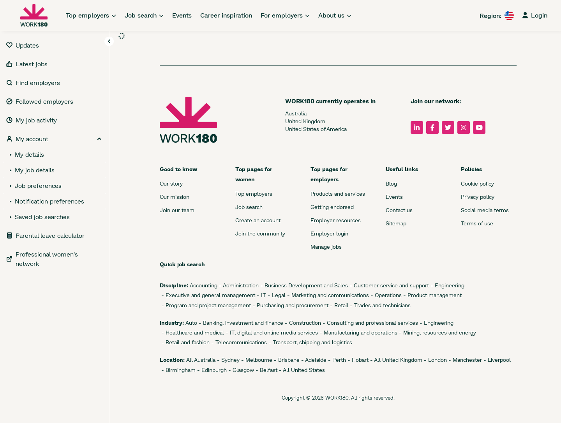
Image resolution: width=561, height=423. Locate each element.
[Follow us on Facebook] (432, 127)
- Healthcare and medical (192, 332)
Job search (249, 207)
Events (394, 196)
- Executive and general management (207, 295)
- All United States (301, 369)
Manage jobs (326, 246)
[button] (109, 42)
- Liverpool (496, 359)
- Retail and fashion (185, 342)
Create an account (257, 220)
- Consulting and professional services (369, 322)
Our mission (174, 196)
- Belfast (265, 369)
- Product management (432, 295)
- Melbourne (256, 359)
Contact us (399, 210)
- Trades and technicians (379, 305)
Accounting (202, 285)
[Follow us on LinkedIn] (417, 127)
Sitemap (396, 223)
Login (534, 15)
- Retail (338, 305)
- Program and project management (205, 305)
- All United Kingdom (395, 359)
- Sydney (227, 359)
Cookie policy (477, 183)
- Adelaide (313, 359)
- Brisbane (286, 359)
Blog (391, 183)
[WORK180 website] (34, 15)
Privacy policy (477, 196)
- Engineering (446, 285)
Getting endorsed (332, 207)
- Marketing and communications (327, 295)
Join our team (177, 210)
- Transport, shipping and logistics (309, 342)
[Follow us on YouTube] (479, 127)
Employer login (329, 233)
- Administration (238, 285)
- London (434, 359)
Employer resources (335, 220)
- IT (260, 295)
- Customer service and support (388, 285)
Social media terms (485, 210)
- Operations (385, 295)
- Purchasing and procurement (289, 305)
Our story (171, 183)
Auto (190, 322)
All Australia (200, 359)
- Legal (276, 295)
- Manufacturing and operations (357, 332)
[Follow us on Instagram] (463, 127)
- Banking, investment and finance (240, 322)
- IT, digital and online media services (271, 332)
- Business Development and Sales (303, 285)
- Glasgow (240, 369)
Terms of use (477, 223)
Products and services (337, 193)
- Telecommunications (238, 342)
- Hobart (357, 359)
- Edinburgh (211, 369)
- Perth (336, 359)
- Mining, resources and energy (436, 332)
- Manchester (464, 359)
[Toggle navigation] (109, 41)
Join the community (260, 233)
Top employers (253, 193)
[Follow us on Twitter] (448, 127)
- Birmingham (178, 369)
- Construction (302, 322)
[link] (91, 15)
